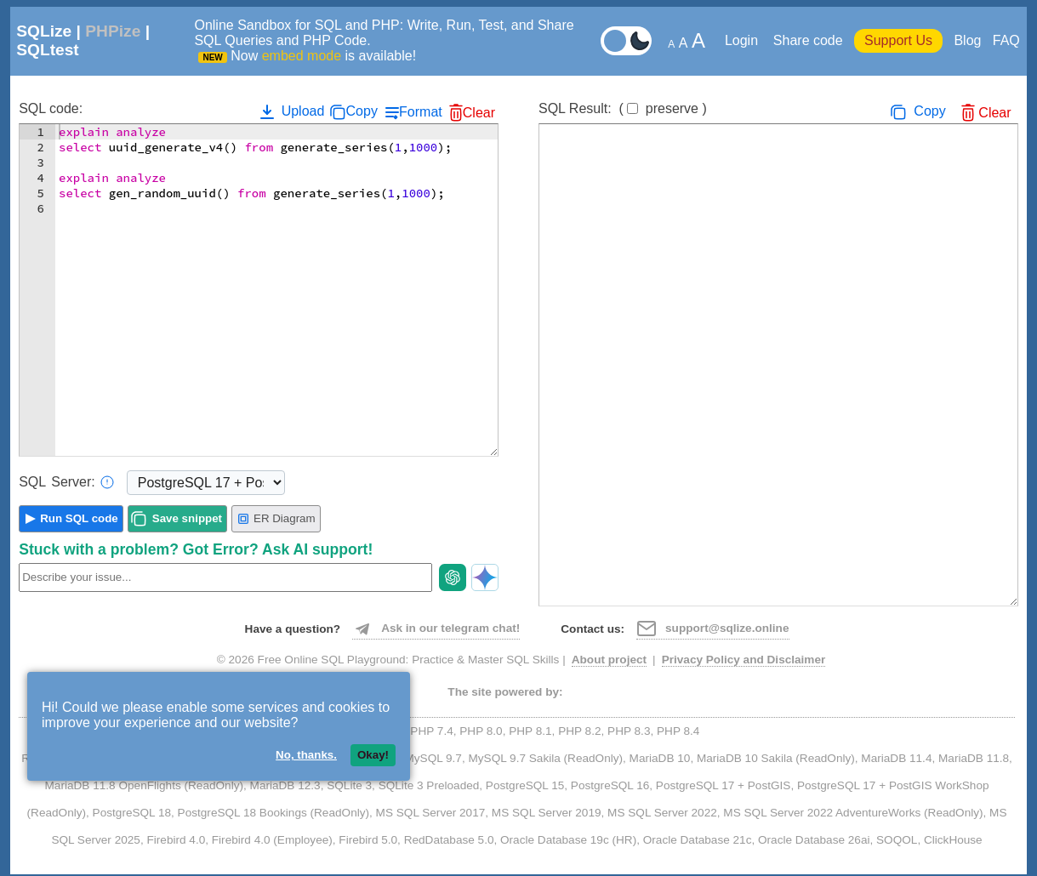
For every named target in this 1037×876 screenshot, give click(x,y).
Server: (66, 482)
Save (187, 518)
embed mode (301, 55)
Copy (362, 111)
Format (420, 112)
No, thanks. (306, 754)
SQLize (43, 31)
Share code (808, 40)
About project (609, 659)
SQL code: (51, 108)
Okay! (373, 754)
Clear (479, 112)
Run (79, 518)
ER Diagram (276, 519)
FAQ (1006, 40)
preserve (672, 108)
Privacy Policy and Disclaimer (744, 659)
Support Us (898, 40)
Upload (290, 111)
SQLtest (47, 50)
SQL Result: (622, 108)
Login (743, 40)
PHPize (112, 31)
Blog (967, 40)
